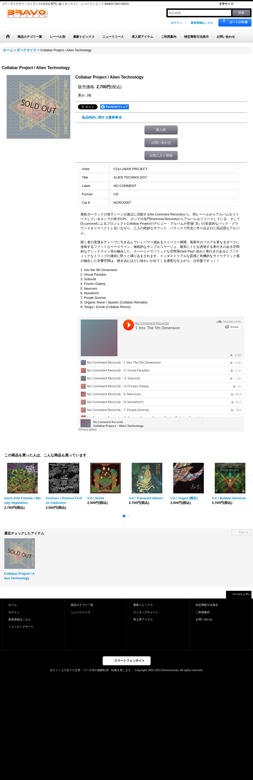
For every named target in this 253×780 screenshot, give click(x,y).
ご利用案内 (203, 612)
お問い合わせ (161, 143)
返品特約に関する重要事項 (102, 117)
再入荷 (161, 130)
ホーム (12, 604)
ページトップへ (241, 594)
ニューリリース (80, 612)
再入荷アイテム (143, 619)
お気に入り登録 (160, 155)
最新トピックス (143, 604)
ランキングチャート (145, 612)
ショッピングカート (21, 626)
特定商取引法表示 (207, 604)
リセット (243, 532)
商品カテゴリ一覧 (82, 604)
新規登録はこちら (202, 22)
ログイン (176, 22)
